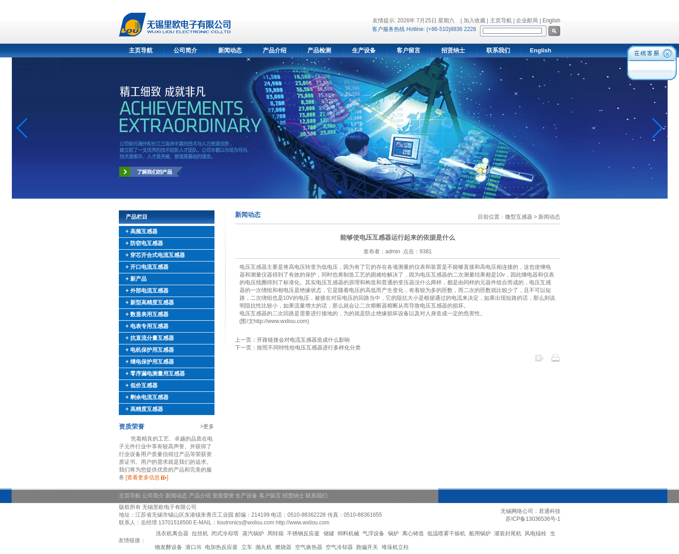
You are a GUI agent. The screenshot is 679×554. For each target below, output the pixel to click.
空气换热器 (308, 547)
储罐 (328, 533)
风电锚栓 (535, 533)
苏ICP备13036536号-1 (532, 519)
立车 (246, 547)
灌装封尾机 (507, 533)
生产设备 (364, 50)
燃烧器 (283, 547)
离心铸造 (413, 533)
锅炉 (393, 533)
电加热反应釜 (221, 547)
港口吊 (193, 547)
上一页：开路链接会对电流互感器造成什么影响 (292, 340)
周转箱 (275, 533)
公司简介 (185, 50)
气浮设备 (373, 533)
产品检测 (319, 50)
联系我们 (498, 50)
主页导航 (141, 50)
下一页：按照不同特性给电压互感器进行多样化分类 (298, 347)
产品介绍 (274, 50)
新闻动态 (230, 50)
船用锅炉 (480, 533)
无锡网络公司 (516, 511)
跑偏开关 (367, 547)
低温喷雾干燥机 (446, 533)
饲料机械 (348, 533)
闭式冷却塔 (225, 533)
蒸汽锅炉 (253, 533)
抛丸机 (263, 547)
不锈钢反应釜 (303, 533)
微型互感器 (518, 217)
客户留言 (408, 50)
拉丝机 (200, 533)
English (551, 20)
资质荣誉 (223, 495)
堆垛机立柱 (395, 547)
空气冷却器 (339, 547)
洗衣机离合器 (172, 533)
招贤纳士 (453, 50)
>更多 (207, 426)
